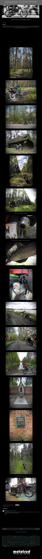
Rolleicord (24, 543)
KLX (6, 506)
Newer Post (5, 528)
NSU (5, 542)
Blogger (26, 557)
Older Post (37, 528)
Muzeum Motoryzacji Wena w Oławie (18, 540)
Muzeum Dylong (26, 539)
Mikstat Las (22, 538)
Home (21, 528)
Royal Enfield (31, 543)
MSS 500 (7, 539)
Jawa (7, 537)
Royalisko (38, 543)
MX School (13, 541)
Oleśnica (27, 542)
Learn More (20, 4)
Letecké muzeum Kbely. (13, 538)
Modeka (30, 538)
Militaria (26, 538)
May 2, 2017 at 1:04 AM (12, 510)
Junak (13, 537)
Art (8, 535)
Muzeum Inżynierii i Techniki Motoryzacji (7, 540)
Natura (31, 541)
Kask (23, 537)
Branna (34, 535)
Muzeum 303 (11, 539)
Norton (3, 542)
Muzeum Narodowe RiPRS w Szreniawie (29, 540)
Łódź (18, 538)
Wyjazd (8, 506)
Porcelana (31, 542)
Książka (38, 537)
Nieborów (36, 541)
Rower (27, 543)
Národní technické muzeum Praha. (22, 541)
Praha (34, 542)
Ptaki (37, 542)
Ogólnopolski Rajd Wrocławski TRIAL (13, 542)
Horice (3, 537)
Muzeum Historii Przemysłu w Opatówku (34, 539)
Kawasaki (26, 537)
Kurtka (3, 538)
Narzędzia (28, 541)
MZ (16, 541)
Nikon (38, 541)
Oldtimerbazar (22, 542)
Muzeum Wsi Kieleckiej (8, 541)
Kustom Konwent (7, 538)
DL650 (15, 536)
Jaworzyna (10, 537)
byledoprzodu (7, 510)
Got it (23, 4)
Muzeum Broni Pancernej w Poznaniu (18, 539)
